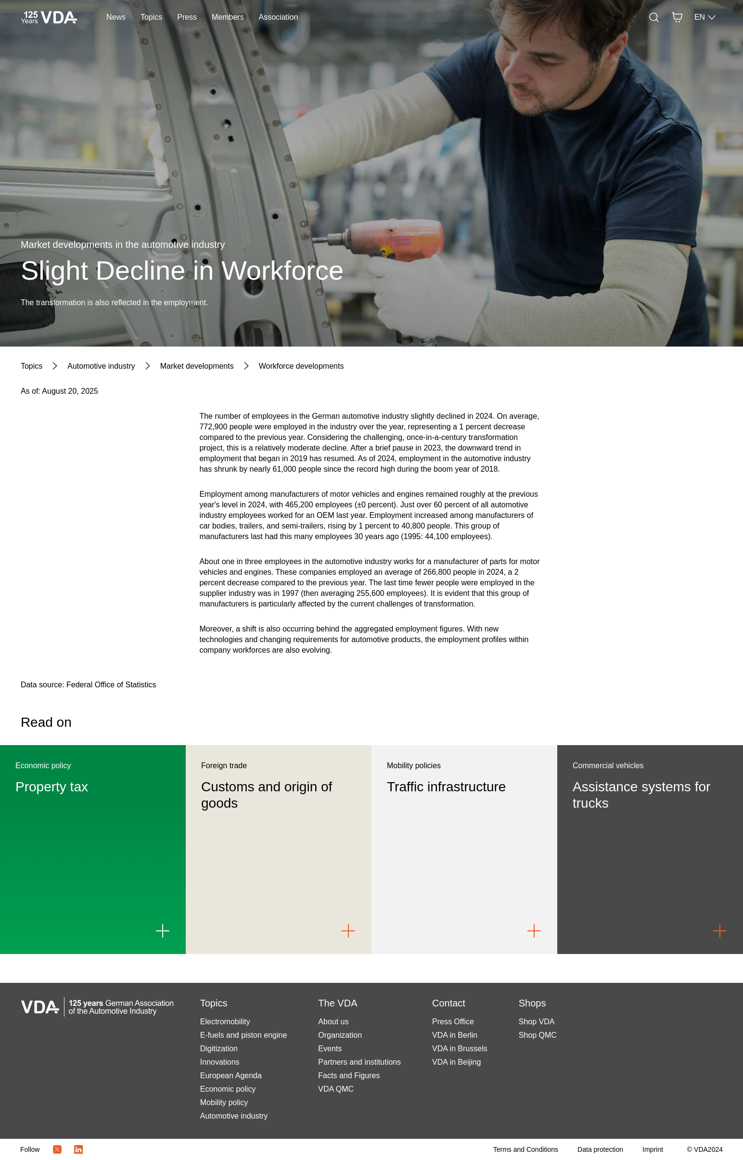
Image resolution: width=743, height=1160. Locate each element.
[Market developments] (197, 366)
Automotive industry (234, 1116)
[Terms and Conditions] (525, 1149)
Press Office (453, 1022)
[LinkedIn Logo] (78, 1149)
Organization (340, 1035)
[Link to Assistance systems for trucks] (720, 931)
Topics (151, 17)
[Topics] (31, 366)
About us (333, 1022)
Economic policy (228, 1089)
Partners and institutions (359, 1062)
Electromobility (225, 1022)
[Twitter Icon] (57, 1149)
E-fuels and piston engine (243, 1035)
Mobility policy (224, 1102)
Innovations (220, 1062)
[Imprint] (652, 1149)
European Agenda (231, 1075)
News (116, 17)
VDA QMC (336, 1089)
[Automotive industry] (101, 366)
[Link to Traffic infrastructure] (534, 931)
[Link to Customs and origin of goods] (348, 931)
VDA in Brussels (459, 1048)
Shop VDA (537, 1022)
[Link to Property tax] (162, 931)
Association (278, 17)
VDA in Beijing (456, 1062)
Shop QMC (538, 1035)
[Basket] (677, 17)
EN (705, 17)
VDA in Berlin (454, 1035)
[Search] (654, 17)
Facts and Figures (349, 1075)
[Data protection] (600, 1149)
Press (187, 17)
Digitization (219, 1048)
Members (228, 17)
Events (330, 1048)
